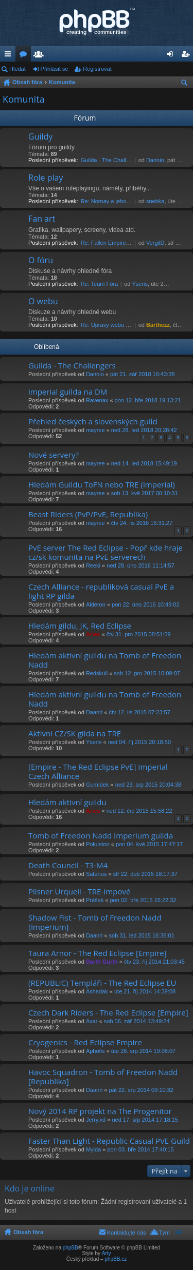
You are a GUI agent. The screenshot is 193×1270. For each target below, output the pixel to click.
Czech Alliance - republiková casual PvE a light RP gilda (101, 591)
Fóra (25, 56)
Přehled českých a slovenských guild (92, 421)
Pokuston (98, 844)
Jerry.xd (96, 1120)
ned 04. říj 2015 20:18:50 (139, 742)
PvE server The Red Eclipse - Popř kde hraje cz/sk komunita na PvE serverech (105, 552)
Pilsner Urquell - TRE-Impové (79, 891)
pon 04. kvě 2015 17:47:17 (149, 844)
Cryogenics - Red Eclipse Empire (85, 1042)
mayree (95, 430)
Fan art (41, 219)
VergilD (155, 243)
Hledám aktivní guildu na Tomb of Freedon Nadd (104, 660)
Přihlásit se (54, 69)
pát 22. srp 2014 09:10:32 (141, 1090)
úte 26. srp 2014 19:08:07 (143, 1051)
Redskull (97, 673)
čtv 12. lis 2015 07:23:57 (139, 712)
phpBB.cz (115, 1259)
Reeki (93, 565)
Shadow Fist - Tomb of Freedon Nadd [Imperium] (94, 922)
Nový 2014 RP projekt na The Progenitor (100, 1111)
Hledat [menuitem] (185, 84)
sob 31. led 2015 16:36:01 (141, 935)
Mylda (93, 1149)
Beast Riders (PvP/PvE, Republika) (88, 514)
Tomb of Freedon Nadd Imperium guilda (100, 836)
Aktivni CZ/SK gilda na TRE (74, 733)
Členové (40, 56)
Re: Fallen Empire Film (109, 243)
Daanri (94, 712)
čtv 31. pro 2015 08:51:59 (139, 634)
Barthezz (158, 325)
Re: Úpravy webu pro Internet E (120, 325)
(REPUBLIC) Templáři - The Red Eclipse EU (102, 983)
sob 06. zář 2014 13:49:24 (137, 1021)
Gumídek (97, 784)
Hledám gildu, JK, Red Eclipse (79, 626)
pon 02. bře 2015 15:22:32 (143, 900)
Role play (45, 178)
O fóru (40, 261)
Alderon (96, 604)
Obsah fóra (27, 82)
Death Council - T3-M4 (68, 865)
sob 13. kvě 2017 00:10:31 (144, 493)
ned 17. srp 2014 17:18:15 (145, 1120)
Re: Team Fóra (99, 284)
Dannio (155, 160)
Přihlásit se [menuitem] (172, 56)
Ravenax (97, 400)
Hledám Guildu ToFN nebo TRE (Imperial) (101, 485)
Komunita (62, 82)
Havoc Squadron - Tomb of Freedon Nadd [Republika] (103, 1076)
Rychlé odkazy (9, 56)
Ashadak (97, 991)
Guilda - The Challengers (112, 160)
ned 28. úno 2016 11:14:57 (140, 565)
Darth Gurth (102, 962)
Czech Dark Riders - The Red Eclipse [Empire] (108, 1013)
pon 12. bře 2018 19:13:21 (148, 400)
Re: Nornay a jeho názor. (112, 201)
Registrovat (97, 69)
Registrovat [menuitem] (187, 56)
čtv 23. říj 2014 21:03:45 (154, 962)
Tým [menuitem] (164, 1232)
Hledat (17, 69)
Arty (106, 1253)
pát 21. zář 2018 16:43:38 (142, 374)
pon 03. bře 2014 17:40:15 (140, 1149)
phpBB (70, 1248)
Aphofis (95, 1051)
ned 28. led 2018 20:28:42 (144, 430)
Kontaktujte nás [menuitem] (126, 1232)
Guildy (40, 137)
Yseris (140, 284)
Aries (93, 634)
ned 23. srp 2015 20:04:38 (148, 784)
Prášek (94, 900)
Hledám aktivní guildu (67, 802)
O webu (43, 302)
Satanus (96, 874)
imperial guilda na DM (67, 392)
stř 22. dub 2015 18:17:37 (145, 874)
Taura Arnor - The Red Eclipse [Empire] (97, 953)
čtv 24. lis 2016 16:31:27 (141, 523)
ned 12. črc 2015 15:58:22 (139, 811)
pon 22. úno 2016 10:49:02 (146, 604)
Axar (92, 1021)
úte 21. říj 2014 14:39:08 (145, 991)
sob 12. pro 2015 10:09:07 (147, 673)
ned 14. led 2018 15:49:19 (144, 463)
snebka (155, 201)
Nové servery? (53, 455)
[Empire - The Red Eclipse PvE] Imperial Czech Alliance (98, 771)
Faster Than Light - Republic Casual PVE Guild (109, 1141)
